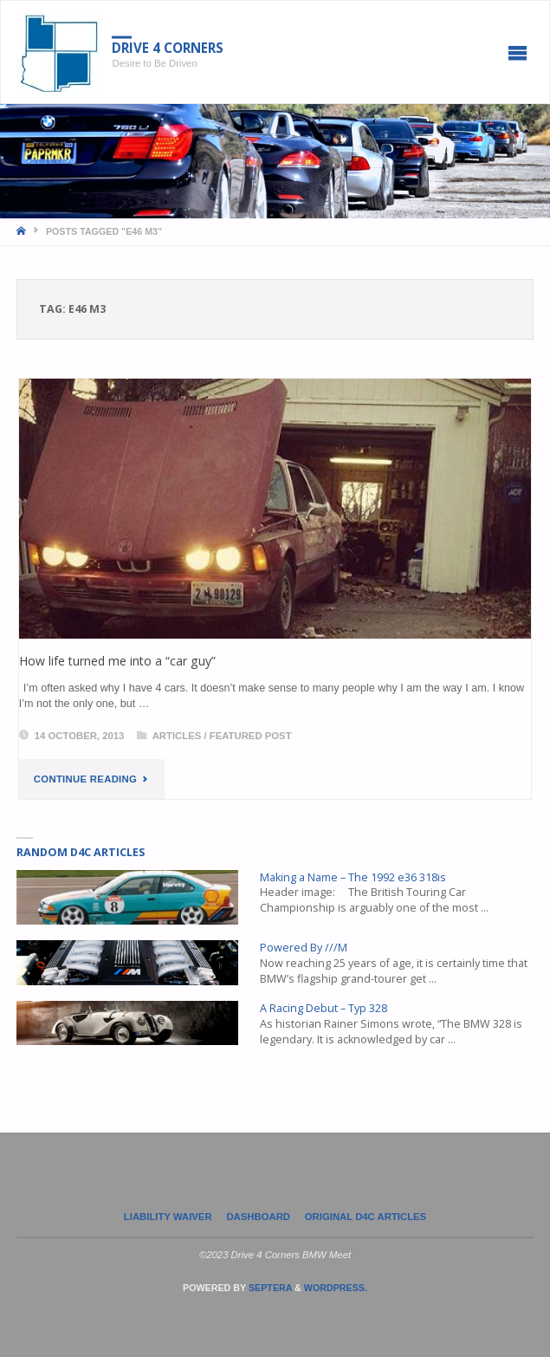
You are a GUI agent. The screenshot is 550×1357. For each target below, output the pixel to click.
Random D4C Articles (80, 852)
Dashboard (258, 1216)
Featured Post (251, 735)
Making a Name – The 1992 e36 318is (353, 877)
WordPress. (335, 1287)
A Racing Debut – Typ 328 (323, 1008)
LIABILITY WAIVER (168, 1216)
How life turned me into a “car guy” (117, 661)
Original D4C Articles (365, 1216)
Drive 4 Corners (167, 47)
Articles (177, 735)
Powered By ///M (303, 947)
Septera (269, 1287)
